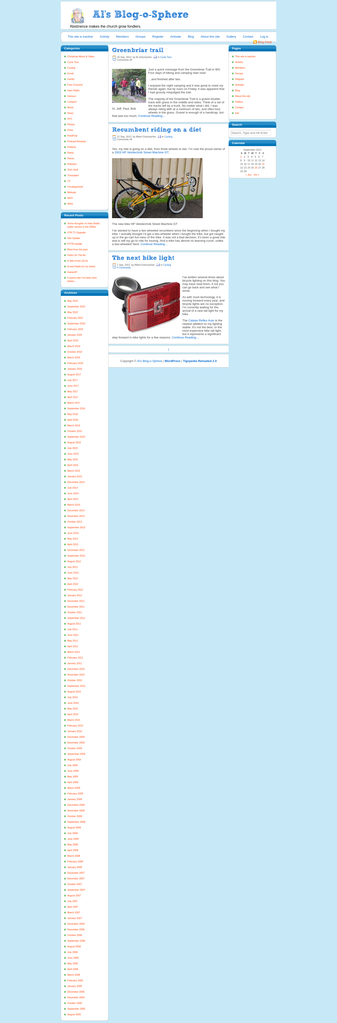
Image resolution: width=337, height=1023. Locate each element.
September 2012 (76, 555)
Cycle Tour (73, 62)
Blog (191, 36)
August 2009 (74, 759)
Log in (264, 36)
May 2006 (72, 963)
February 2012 (75, 589)
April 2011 (72, 646)
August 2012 (74, 561)
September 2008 (76, 821)
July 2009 (72, 765)
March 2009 (73, 788)
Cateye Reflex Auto (201, 320)
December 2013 (76, 510)
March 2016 (73, 425)
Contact (248, 36)
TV (69, 181)
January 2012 (74, 595)
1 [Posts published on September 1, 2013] (241, 156)
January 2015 (74, 476)
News (70, 113)
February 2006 (75, 980)
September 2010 (76, 686)
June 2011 (73, 635)
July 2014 (72, 487)
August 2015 (74, 442)
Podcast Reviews (76, 141)
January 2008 (74, 867)
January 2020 (74, 334)
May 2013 (72, 538)
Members (122, 36)
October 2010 (74, 680)
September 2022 (76, 306)
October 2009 (74, 748)
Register (158, 36)
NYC (70, 118)
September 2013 (76, 527)
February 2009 (75, 793)
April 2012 (72, 584)
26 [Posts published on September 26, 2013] (256, 167)
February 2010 (75, 725)
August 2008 (74, 827)
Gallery (231, 36)
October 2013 (74, 521)
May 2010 (72, 708)
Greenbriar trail (138, 50)
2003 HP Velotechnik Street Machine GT (141, 152)
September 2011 (76, 618)
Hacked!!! (72, 272)
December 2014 (76, 482)
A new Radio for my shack (81, 266)
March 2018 (73, 357)
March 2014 (73, 504)
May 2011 (72, 640)
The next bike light (143, 258)
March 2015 (73, 470)
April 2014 (72, 499)
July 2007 (72, 901)
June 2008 (73, 838)
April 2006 (72, 969)
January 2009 (74, 799)
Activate (175, 36)
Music (70, 107)
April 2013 (72, 544)
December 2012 (76, 550)
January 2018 (74, 368)
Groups (141, 36)
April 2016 (72, 419)
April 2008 (72, 850)
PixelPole (72, 135)
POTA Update (74, 243)
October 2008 (74, 816)
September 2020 (76, 323)
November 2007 (76, 878)
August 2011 (74, 623)
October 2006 (74, 935)
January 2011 (74, 663)
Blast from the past (77, 249)
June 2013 (73, 533)
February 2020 (75, 329)
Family (70, 79)
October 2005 (74, 1003)
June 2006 (73, 957)
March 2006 (73, 974)
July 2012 (72, 567)
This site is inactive (80, 36)
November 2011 (76, 606)
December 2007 (76, 872)
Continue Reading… (152, 116)
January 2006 (74, 986)
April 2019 (72, 340)
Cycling (71, 67)
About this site (210, 36)
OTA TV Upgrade (76, 232)
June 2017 (73, 385)
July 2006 (72, 952)
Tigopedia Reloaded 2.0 (200, 361)
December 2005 (76, 991)
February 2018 (75, 363)
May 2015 (72, 459)
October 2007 (74, 884)
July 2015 (72, 448)
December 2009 (76, 737)
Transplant (73, 175)
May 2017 (72, 391)
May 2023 (72, 300)
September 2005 (76, 1008)
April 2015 (72, 465)
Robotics (72, 164)
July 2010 (72, 697)
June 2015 (73, 453)
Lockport (72, 101)
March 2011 (73, 652)
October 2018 (74, 351)
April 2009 (72, 782)
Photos (71, 124)
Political (71, 147)
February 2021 (75, 317)
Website (71, 192)
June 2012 (73, 572)
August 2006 (74, 946)
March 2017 (73, 402)
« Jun (249, 174)
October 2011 (74, 612)
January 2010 (74, 731)
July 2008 (72, 833)
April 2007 (72, 906)
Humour (71, 96)
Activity (104, 36)
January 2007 (74, 918)
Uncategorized (75, 186)
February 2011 (75, 657)
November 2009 (76, 742)
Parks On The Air (76, 255)
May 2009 (72, 776)
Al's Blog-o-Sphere (149, 361)
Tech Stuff (72, 169)
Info (237, 113)
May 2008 (72, 844)
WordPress (173, 361)
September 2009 (76, 754)
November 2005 (76, 997)
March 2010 (73, 720)
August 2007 (74, 895)
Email (70, 73)
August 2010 (74, 691)
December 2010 (76, 669)
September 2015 (76, 436)
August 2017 (74, 374)
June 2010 (73, 703)
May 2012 (72, 578)
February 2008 (75, 861)
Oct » (256, 174)
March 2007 (73, 912)
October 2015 (74, 431)
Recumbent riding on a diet (156, 129)
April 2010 (72, 714)
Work (70, 203)
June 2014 (73, 493)
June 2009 (73, 771)
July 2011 (72, 629)
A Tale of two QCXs (77, 260)
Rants (70, 152)
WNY (70, 198)
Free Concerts (75, 84)
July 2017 (72, 380)
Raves (70, 158)
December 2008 (76, 804)
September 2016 (76, 408)
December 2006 (76, 923)
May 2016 (72, 414)
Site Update (73, 238)
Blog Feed (265, 42)
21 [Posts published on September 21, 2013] (263, 164)
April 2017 (72, 397)
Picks (70, 130)
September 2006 (76, 940)
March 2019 (73, 346)
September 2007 (76, 889)
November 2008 (76, 810)
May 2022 (72, 312)
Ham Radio (73, 90)
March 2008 (73, 855)
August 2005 (74, 1014)
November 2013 (76, 516)
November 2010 (76, 674)
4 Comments (124, 267)
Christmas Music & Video (80, 56)
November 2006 (76, 929)
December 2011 (76, 601)
